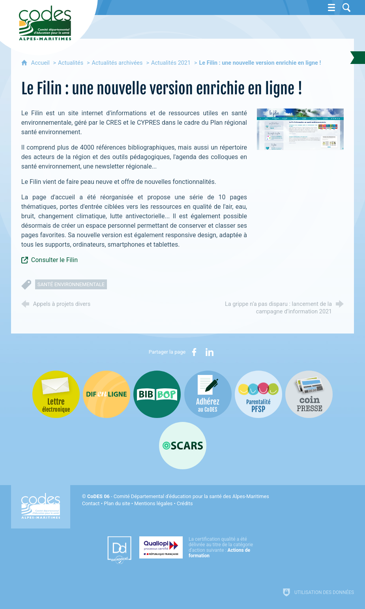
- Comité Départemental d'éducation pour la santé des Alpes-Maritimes (178, 496)
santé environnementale (71, 284)
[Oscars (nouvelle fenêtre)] (182, 445)
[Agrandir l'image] (300, 129)
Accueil (41, 63)
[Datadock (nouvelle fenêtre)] (119, 550)
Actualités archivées (117, 63)
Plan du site (117, 503)
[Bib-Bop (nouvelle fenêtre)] (157, 394)
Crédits (185, 503)
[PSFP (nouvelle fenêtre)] (258, 394)
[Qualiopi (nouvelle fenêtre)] (198, 547)
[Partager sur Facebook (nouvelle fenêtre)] (194, 352)
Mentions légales (153, 503)
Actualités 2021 (171, 63)
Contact (91, 503)
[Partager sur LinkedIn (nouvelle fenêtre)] (209, 352)
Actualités (70, 63)
